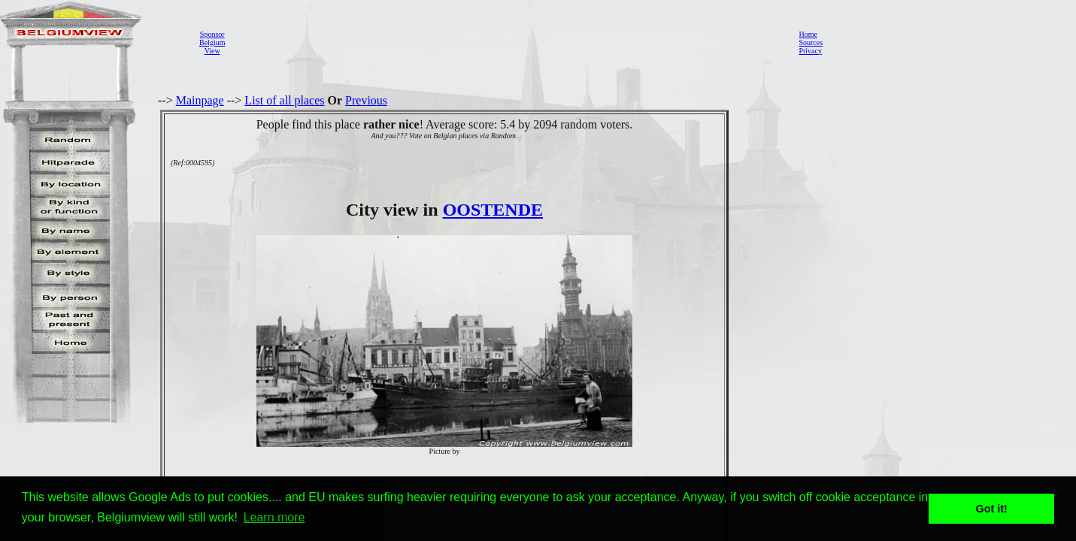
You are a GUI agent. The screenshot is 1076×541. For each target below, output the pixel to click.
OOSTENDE (493, 209)
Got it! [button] (992, 509)
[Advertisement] (507, 42)
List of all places (284, 100)
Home (808, 34)
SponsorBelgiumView (212, 42)
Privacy (810, 51)
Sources (811, 42)
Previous (366, 100)
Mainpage (200, 100)
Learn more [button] (274, 517)
